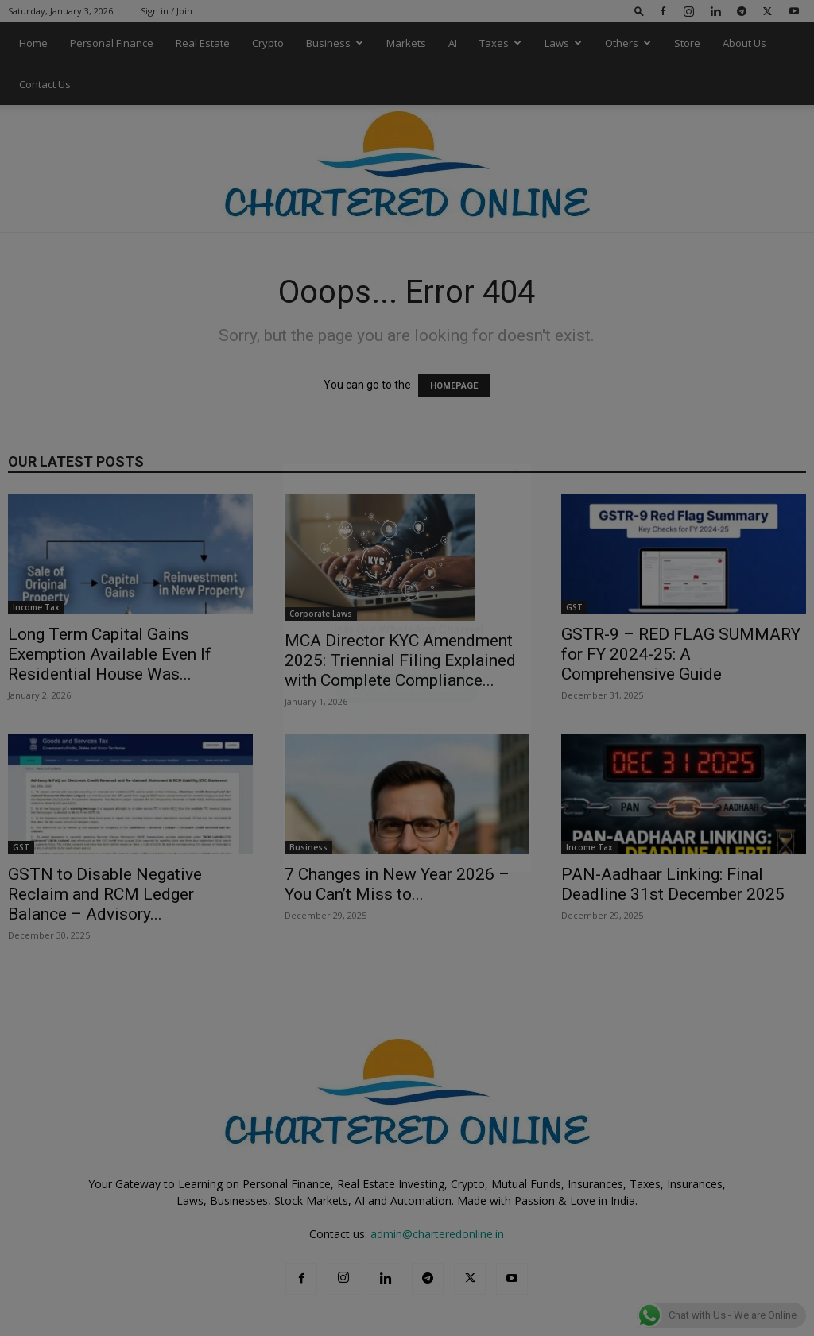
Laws (563, 43)
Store (687, 43)
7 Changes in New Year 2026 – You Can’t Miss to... (397, 884)
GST (574, 607)
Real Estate (203, 43)
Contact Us (45, 84)
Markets (406, 43)
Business (334, 43)
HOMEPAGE (454, 386)
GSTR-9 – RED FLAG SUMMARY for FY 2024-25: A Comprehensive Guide (680, 654)
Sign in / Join (166, 11)
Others (628, 43)
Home (33, 43)
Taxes (500, 43)
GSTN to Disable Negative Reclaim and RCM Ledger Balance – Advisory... (105, 894)
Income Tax (36, 607)
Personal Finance (111, 43)
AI (452, 43)
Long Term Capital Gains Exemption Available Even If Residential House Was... (109, 654)
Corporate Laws (320, 613)
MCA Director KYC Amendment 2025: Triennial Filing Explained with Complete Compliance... (400, 660)
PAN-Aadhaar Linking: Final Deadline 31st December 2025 (673, 884)
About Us (744, 43)
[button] (639, 11)
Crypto (268, 43)
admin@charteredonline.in (437, 1233)
